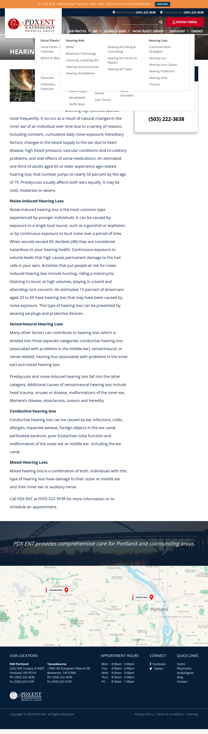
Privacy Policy (144, 719)
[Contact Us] (104, 608)
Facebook (159, 669)
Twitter (158, 673)
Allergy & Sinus (120, 31)
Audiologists (185, 678)
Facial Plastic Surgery (151, 31)
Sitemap (192, 719)
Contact (198, 31)
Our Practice (84, 31)
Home (181, 669)
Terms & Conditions (170, 719)
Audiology (179, 31)
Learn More (162, 4)
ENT (101, 31)
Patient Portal (184, 22)
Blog (180, 682)
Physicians (184, 673)
